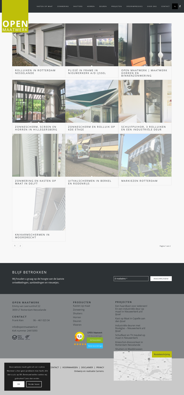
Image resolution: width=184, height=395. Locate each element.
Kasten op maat (81, 305)
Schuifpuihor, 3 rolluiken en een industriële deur (143, 128)
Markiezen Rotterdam (139, 180)
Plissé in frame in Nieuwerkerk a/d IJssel (87, 72)
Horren (77, 317)
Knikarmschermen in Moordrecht (32, 236)
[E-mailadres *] (131, 278)
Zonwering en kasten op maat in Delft (35, 182)
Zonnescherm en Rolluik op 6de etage (91, 128)
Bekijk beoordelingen (95, 346)
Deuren (77, 321)
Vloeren (77, 324)
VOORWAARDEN (70, 367)
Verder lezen (34, 384)
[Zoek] (175, 6)
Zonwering (79, 309)
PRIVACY (100, 367)
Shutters (77, 313)
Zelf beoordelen (95, 340)
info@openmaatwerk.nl (24, 326)
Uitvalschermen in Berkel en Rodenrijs (90, 182)
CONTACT (54, 367)
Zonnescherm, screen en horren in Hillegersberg (36, 128)
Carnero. (100, 371)
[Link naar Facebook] (180, 6)
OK (18, 384)
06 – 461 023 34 (41, 320)
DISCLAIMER (87, 367)
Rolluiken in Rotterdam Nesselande (35, 72)
